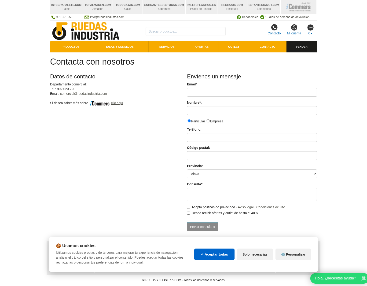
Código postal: (198, 148)
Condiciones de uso (270, 207)
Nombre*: (194, 102)
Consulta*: (195, 184)
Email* (192, 84)
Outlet (233, 46)
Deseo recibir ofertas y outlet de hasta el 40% (222, 213)
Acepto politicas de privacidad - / (236, 207)
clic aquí (117, 103)
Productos (70, 46)
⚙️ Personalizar (293, 257)
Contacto (274, 29)
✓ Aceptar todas (214, 257)
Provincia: (195, 166)
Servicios (167, 46)
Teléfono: (194, 129)
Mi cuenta (294, 29)
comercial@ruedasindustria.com (83, 93)
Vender (302, 46)
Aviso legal (245, 207)
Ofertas (202, 46)
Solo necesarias (255, 257)
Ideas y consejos (120, 46)
